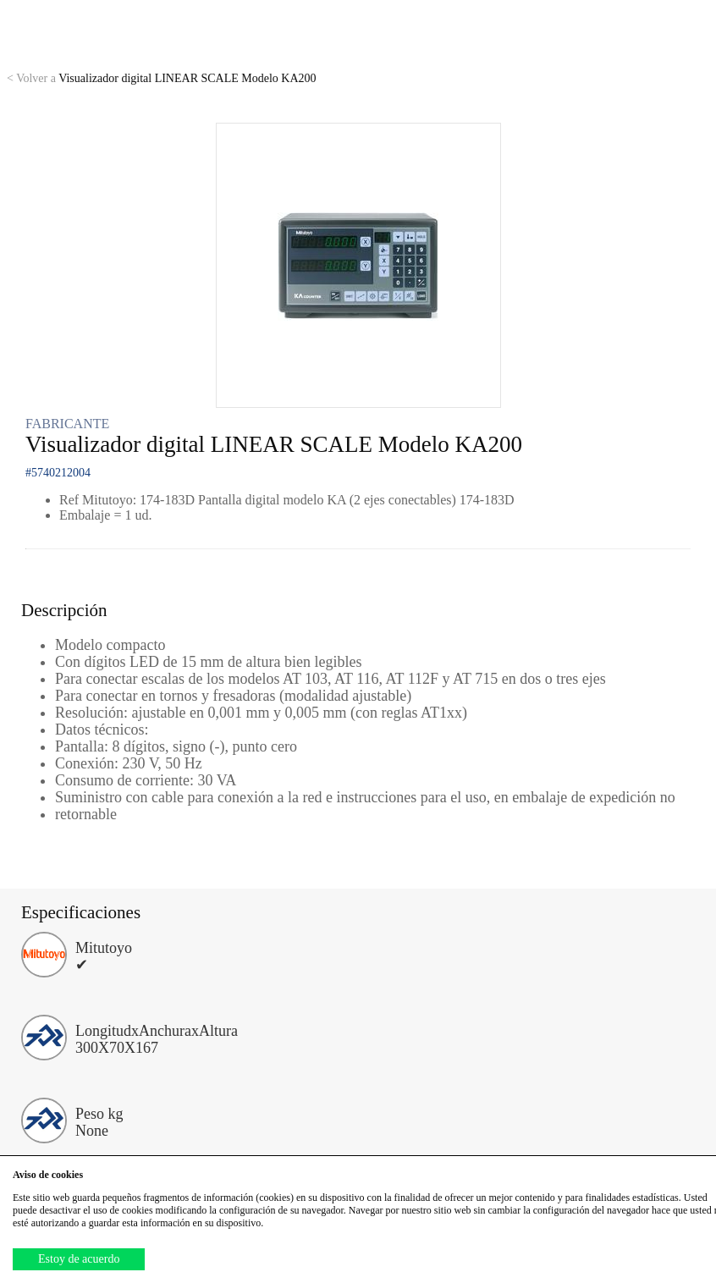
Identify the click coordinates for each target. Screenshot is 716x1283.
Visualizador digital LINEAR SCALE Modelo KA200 (162, 78)
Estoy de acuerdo (78, 1259)
